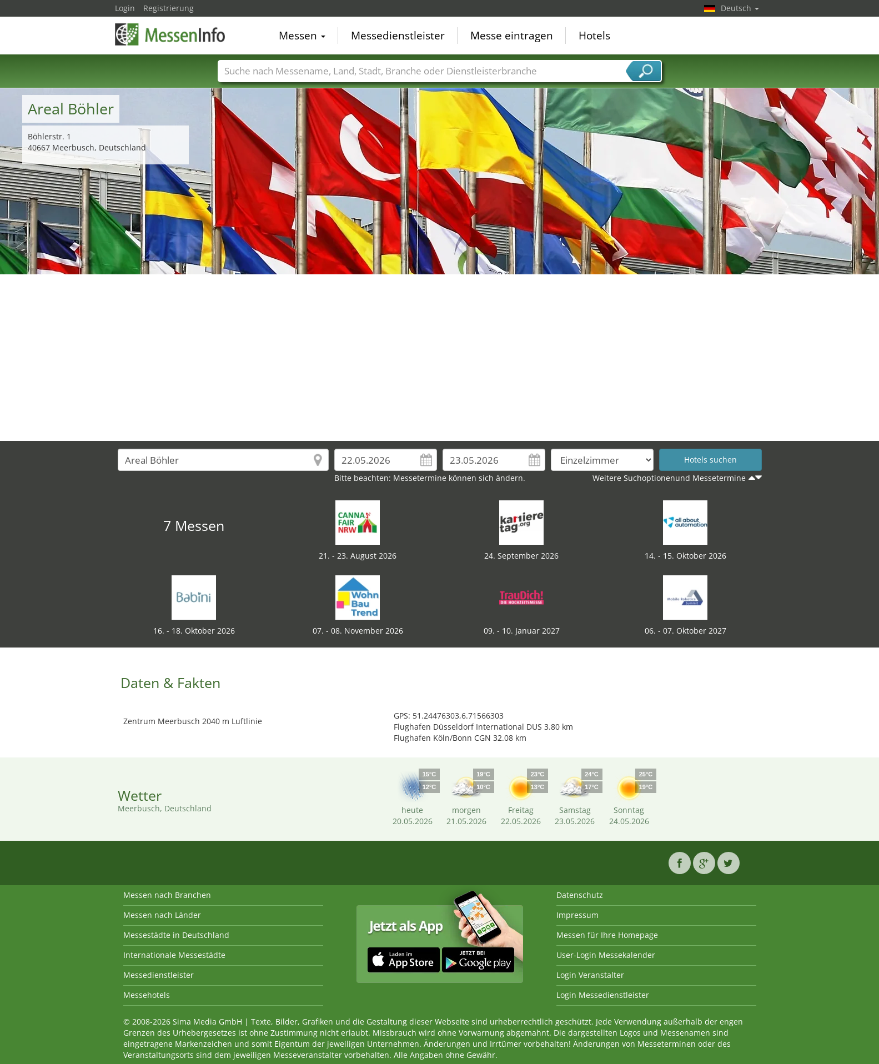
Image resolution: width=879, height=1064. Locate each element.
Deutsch (740, 8)
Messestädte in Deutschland (176, 935)
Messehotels (146, 995)
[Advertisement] (440, 357)
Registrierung (168, 8)
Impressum (577, 915)
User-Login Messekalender (605, 955)
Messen (302, 35)
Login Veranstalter (590, 975)
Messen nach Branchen (167, 895)
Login (125, 8)
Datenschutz (579, 895)
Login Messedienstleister (602, 995)
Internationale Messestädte (174, 955)
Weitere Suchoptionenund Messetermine (669, 478)
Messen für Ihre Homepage (607, 935)
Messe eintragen (511, 35)
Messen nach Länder (162, 915)
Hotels (594, 35)
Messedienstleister (398, 35)
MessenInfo (170, 34)
